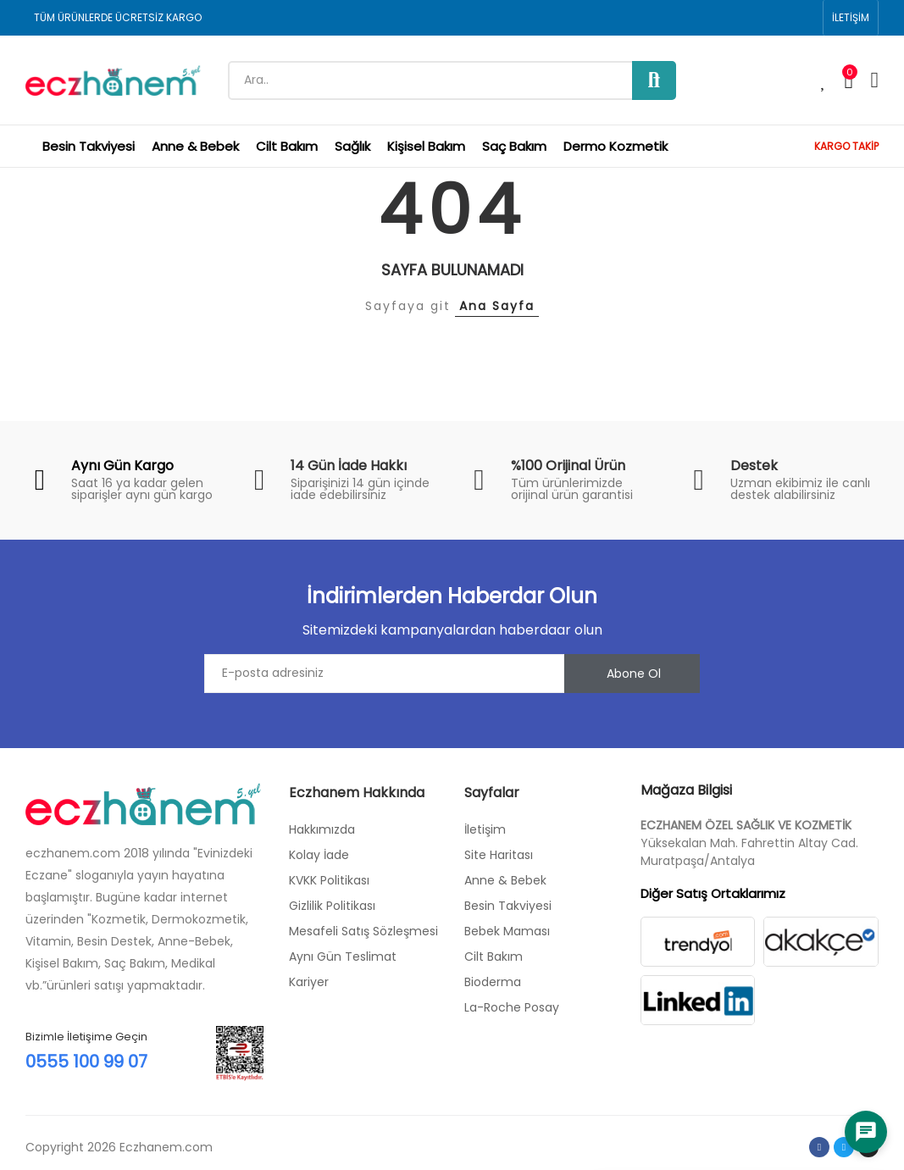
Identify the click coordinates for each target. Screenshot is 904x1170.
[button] (851, 18)
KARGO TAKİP (846, 146)
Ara (654, 80)
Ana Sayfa (497, 305)
